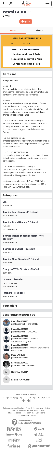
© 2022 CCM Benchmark (27, 415)
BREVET (26, 43)
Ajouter (27, 21)
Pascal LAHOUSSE (19, 321)
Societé (47, 408)
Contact (21, 408)
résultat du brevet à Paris (28, 58)
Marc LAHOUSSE (19, 355)
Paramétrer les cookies (36, 410)
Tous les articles (28, 413)
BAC (12, 43)
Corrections (40, 413)
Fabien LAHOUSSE (19, 362)
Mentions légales (14, 413)
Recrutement (38, 408)
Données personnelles (17, 410)
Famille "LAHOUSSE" (20, 379)
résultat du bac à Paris (28, 54)
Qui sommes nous (10, 408)
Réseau (39, 30)
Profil (13, 30)
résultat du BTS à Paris (28, 63)
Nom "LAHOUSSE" (19, 372)
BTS (41, 43)
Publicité (29, 408)
